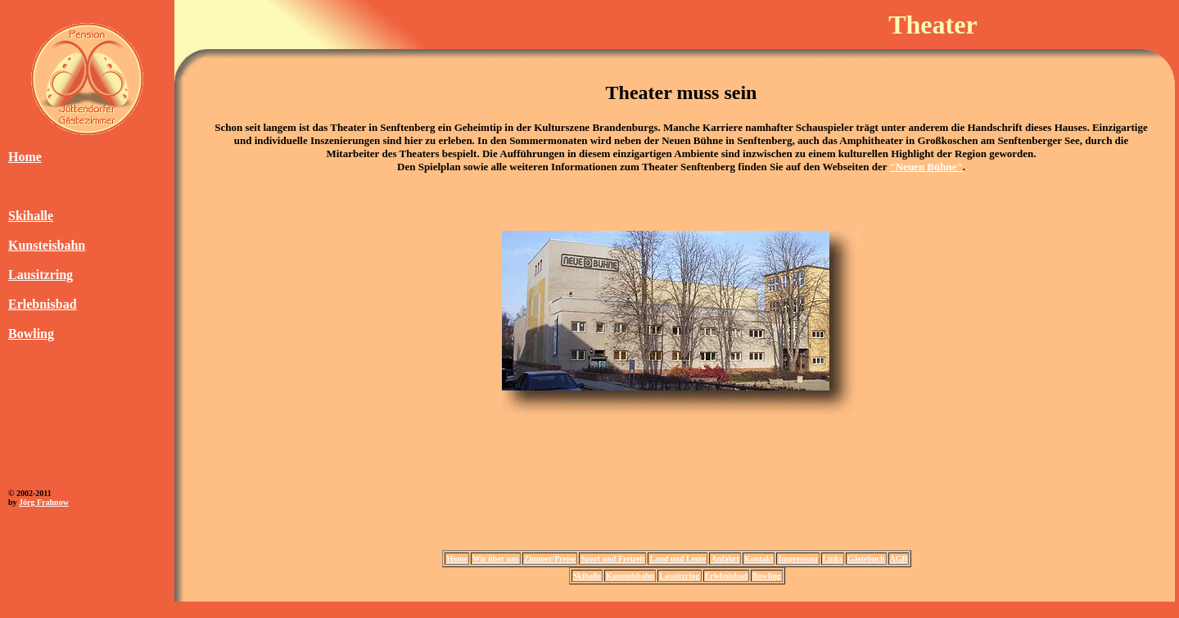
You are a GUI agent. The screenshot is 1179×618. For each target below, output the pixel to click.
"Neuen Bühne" (926, 166)
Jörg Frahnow (44, 502)
